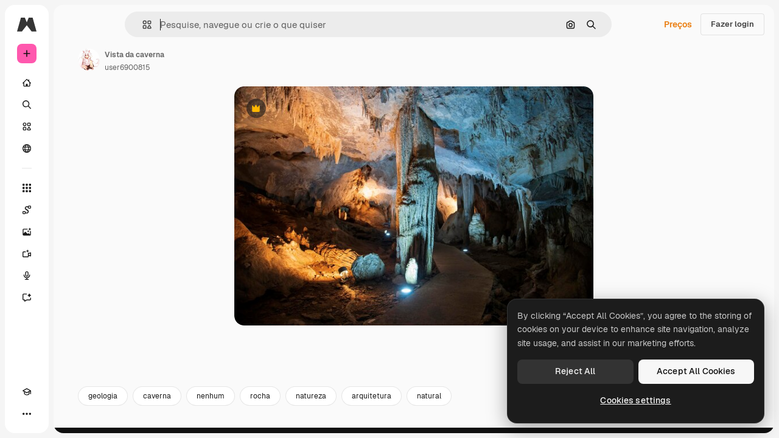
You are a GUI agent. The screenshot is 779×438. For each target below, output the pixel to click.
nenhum (303, 400)
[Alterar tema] (48, 413)
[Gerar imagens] (73, 232)
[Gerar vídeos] (73, 253)
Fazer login (732, 24)
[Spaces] (73, 210)
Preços (678, 24)
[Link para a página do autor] (181, 60)
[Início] (73, 82)
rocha (353, 400)
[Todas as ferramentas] (73, 188)
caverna (250, 400)
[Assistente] (73, 297)
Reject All (575, 371)
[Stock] (73, 126)
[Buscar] (73, 104)
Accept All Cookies (696, 371)
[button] (188, 24)
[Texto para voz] (73, 275)
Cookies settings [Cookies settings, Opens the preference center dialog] (635, 400)
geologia (195, 400)
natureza (403, 400)
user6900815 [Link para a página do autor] (220, 67)
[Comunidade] (73, 148)
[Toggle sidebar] (119, 24)
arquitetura (464, 400)
